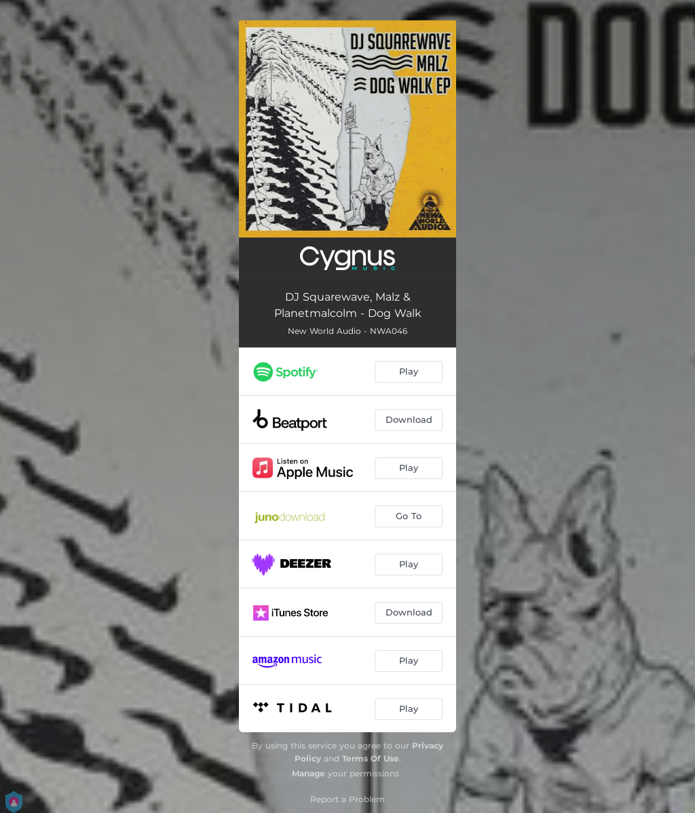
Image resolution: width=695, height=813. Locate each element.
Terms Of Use (370, 758)
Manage (308, 773)
